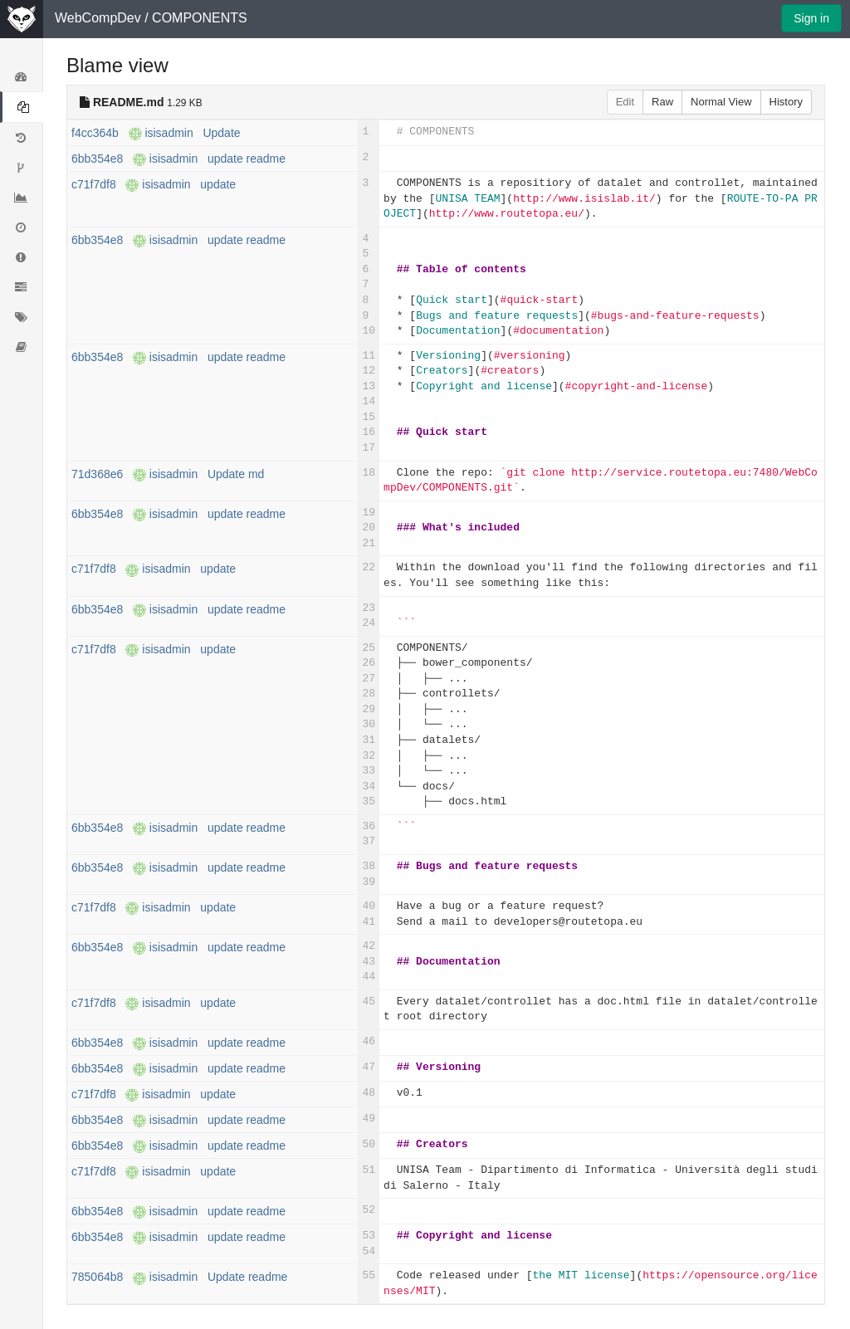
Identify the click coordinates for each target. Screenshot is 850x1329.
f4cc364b (95, 132)
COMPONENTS (199, 18)
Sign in (811, 18)
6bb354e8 (97, 158)
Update (221, 132)
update (218, 184)
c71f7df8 (93, 184)
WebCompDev (98, 18)
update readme (247, 158)
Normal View (721, 101)
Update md (236, 474)
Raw (662, 101)
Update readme (248, 1276)
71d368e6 (97, 474)
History (786, 101)
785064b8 (97, 1276)
